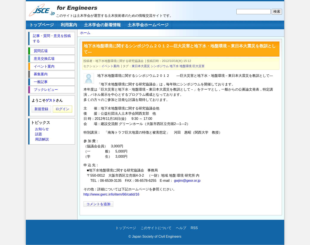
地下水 (174, 66)
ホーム (85, 33)
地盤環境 (186, 66)
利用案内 (69, 25)
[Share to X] (269, 204)
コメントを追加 (98, 204)
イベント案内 (110, 66)
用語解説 (42, 139)
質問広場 (41, 51)
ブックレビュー (46, 89)
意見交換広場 (44, 58)
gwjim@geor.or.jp (187, 180)
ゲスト (50, 100)
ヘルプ (181, 228)
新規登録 (41, 109)
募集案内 (41, 74)
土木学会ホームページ (148, 25)
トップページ (41, 25)
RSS (194, 228)
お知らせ (42, 129)
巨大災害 (198, 66)
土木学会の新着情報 (102, 25)
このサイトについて (156, 228)
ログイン (62, 109)
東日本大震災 (141, 66)
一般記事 (41, 82)
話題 (38, 134)
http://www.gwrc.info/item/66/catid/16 (112, 194)
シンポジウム (160, 66)
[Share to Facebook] (275, 204)
